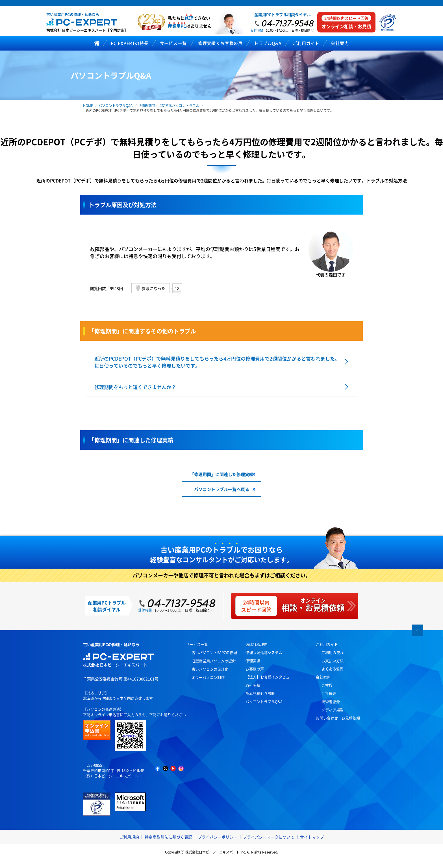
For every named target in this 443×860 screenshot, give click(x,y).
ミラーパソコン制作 (208, 677)
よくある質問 (333, 668)
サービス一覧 (197, 644)
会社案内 (323, 677)
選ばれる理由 (257, 644)
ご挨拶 (327, 685)
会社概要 (329, 693)
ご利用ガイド (327, 644)
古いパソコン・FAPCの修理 (214, 652)
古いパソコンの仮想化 (210, 669)
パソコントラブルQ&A (264, 701)
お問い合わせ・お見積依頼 (338, 718)
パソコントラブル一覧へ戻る (221, 489)
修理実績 (253, 660)
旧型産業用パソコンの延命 (214, 660)
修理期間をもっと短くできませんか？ (135, 386)
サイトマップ (312, 837)
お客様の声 (255, 668)
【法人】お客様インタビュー (269, 677)
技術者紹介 (331, 701)
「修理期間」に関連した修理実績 (221, 474)
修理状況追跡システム (264, 652)
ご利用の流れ (333, 652)
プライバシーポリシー (217, 837)
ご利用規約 (129, 837)
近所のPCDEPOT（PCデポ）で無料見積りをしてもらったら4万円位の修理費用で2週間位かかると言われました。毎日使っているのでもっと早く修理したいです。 (217, 362)
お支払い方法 (333, 660)
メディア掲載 (333, 709)
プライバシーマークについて (268, 837)
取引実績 (253, 685)
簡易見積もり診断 (260, 693)
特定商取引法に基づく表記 (168, 837)
